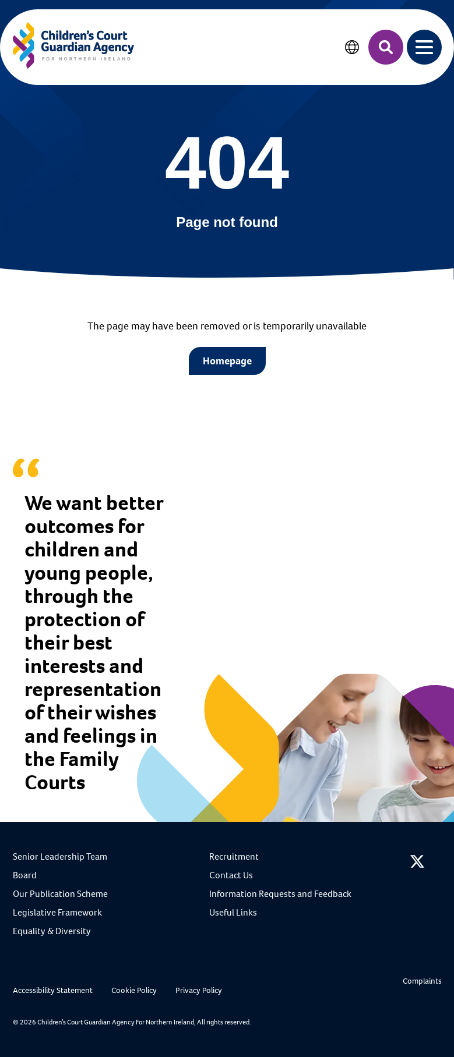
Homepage (227, 361)
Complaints (422, 981)
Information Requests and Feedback (280, 894)
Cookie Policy (134, 990)
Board (25, 875)
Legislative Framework (57, 912)
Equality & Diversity (52, 931)
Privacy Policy (198, 990)
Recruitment (234, 856)
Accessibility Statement (53, 990)
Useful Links (233, 912)
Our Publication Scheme (60, 894)
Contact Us (231, 875)
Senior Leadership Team (60, 856)
